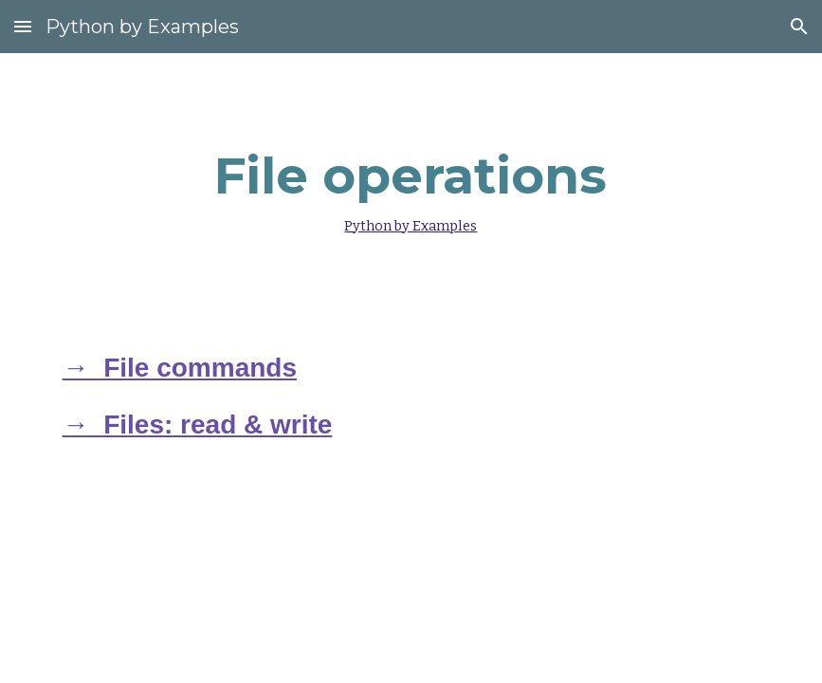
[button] (23, 26)
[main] (411, 187)
